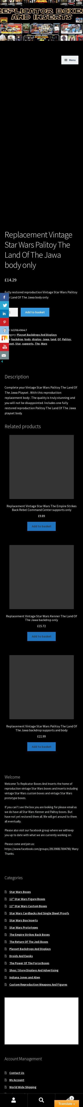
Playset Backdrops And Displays (37, 298)
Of (59, 302)
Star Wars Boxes (20, 855)
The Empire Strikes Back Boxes (29, 898)
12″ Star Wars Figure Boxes (27, 862)
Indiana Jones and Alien (24, 940)
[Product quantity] (11, 275)
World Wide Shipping (22, 1050)
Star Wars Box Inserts (23, 883)
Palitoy (66, 302)
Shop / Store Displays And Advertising (34, 933)
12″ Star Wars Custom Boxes (28, 869)
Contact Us (16, 1036)
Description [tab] (13, 326)
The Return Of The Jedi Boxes (28, 905)
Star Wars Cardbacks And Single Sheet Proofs (39, 876)
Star (18, 307)
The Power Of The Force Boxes (29, 926)
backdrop (17, 302)
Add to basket (35, 275)
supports (27, 307)
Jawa (46, 302)
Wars (44, 307)
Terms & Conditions (22, 1064)
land (53, 302)
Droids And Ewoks (21, 919)
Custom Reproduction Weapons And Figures (38, 948)
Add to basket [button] (41, 489)
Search (41, 1100)
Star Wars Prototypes (23, 891)
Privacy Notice (18, 1057)
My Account (16, 1043)
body (27, 302)
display (36, 302)
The (37, 307)
